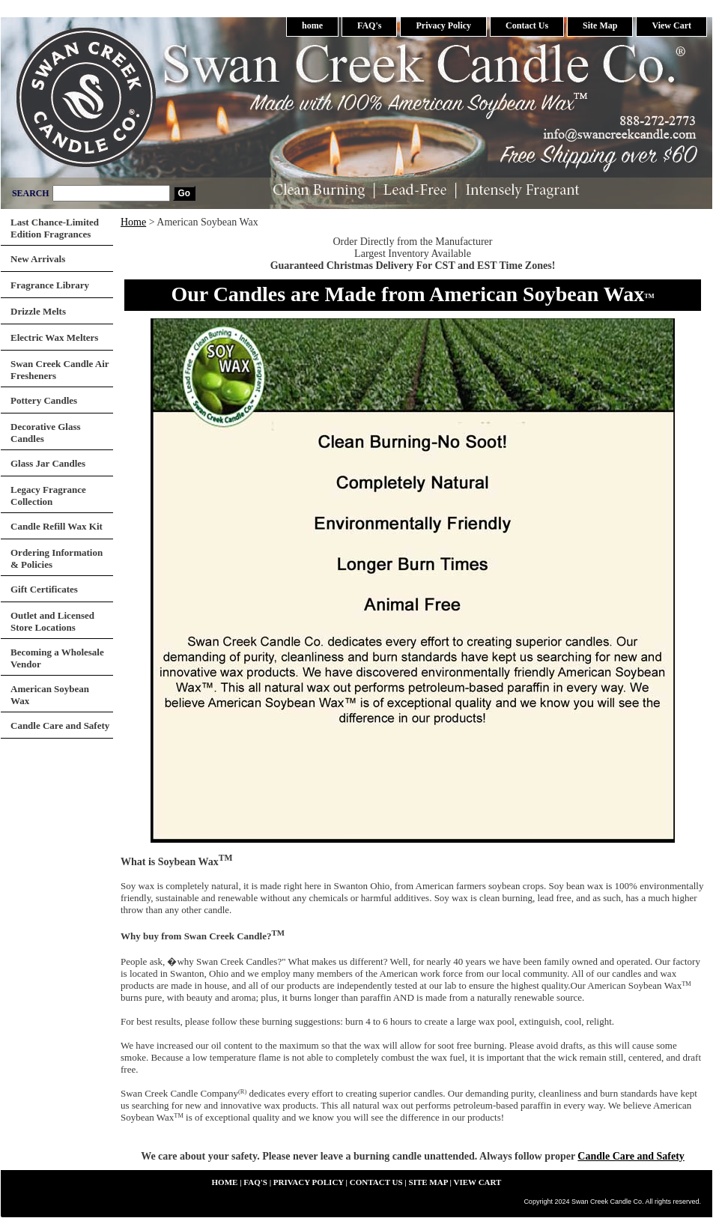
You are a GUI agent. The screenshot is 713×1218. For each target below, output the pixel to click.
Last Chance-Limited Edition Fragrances (54, 228)
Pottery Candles (43, 400)
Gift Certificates (44, 589)
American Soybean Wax (49, 694)
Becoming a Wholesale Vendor (57, 658)
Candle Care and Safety (630, 1156)
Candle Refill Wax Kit (56, 526)
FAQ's (369, 25)
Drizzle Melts (38, 311)
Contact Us (527, 25)
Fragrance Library (49, 285)
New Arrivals (37, 258)
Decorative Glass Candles (45, 432)
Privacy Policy (443, 25)
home (312, 25)
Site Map (600, 25)
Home (133, 222)
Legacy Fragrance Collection (48, 495)
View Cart (671, 25)
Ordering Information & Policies (56, 558)
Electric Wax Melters (54, 337)
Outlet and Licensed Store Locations (52, 621)
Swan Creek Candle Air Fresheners (59, 369)
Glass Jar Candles (47, 463)
